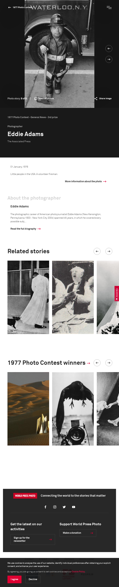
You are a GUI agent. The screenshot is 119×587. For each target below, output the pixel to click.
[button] (97, 251)
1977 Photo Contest (22, 7)
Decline (33, 579)
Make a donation (72, 533)
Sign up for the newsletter (22, 539)
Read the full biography (23, 229)
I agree (14, 579)
